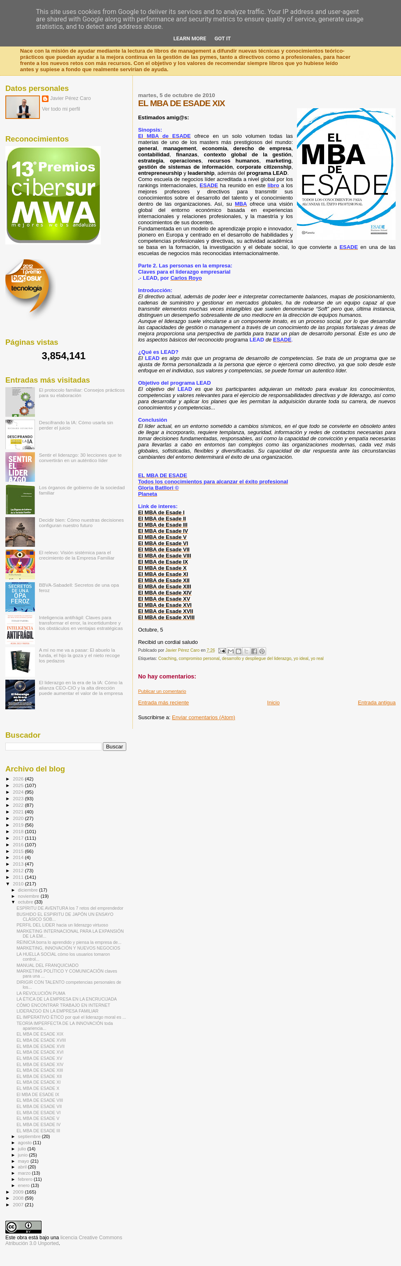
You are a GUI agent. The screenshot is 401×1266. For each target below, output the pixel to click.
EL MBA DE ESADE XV (39, 1058)
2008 (19, 1198)
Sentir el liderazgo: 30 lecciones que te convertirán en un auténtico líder (80, 457)
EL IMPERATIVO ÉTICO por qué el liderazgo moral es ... (71, 1017)
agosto (25, 1142)
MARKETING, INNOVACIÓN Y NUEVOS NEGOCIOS (68, 947)
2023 (19, 798)
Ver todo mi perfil (61, 109)
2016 (19, 844)
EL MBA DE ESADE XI (38, 1082)
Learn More (190, 38)
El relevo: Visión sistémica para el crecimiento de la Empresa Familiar (77, 555)
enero (24, 1185)
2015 (19, 851)
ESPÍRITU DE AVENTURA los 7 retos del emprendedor (69, 908)
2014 (19, 857)
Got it (222, 38)
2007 (19, 1204)
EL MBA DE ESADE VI (38, 1112)
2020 (19, 818)
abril (23, 1166)
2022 (19, 805)
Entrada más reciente (163, 702)
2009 (19, 1191)
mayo (24, 1161)
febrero (26, 1179)
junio (23, 1154)
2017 (19, 838)
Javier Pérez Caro (70, 98)
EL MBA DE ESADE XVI (39, 1052)
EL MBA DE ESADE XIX (39, 1033)
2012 (19, 870)
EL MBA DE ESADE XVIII (41, 1040)
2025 (19, 785)
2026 (19, 778)
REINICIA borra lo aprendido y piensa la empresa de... (68, 942)
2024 (19, 791)
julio (23, 1148)
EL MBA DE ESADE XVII (40, 1046)
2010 (19, 883)
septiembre (30, 1136)
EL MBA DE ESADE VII (39, 1106)
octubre (26, 901)
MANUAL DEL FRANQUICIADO (47, 965)
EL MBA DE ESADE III (38, 1130)
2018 (19, 831)
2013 (19, 863)
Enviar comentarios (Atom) (203, 717)
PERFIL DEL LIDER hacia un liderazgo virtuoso (62, 924)
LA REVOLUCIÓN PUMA (40, 993)
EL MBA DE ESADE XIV (39, 1064)
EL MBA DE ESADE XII (39, 1076)
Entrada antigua (377, 702)
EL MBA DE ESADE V (37, 1118)
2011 (19, 877)
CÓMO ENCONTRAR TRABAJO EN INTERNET (63, 1005)
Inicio (273, 702)
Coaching (167, 658)
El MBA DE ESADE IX (37, 1094)
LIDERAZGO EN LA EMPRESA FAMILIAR (57, 1010)
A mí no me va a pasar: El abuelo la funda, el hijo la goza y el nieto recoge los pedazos (79, 655)
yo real (317, 658)
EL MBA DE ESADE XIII (39, 1070)
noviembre (29, 896)
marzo (25, 1173)
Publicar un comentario (162, 691)
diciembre (28, 889)
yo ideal (301, 658)
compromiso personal (198, 658)
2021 (19, 811)
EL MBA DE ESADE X (37, 1088)
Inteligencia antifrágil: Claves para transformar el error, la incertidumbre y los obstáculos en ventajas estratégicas (81, 623)
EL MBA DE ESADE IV (38, 1124)
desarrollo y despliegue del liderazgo (257, 658)
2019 (19, 824)
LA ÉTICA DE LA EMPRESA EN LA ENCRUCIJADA (66, 999)
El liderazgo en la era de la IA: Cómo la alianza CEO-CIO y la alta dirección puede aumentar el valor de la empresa (81, 688)
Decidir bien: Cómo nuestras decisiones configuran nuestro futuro (81, 522)
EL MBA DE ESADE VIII (39, 1100)
